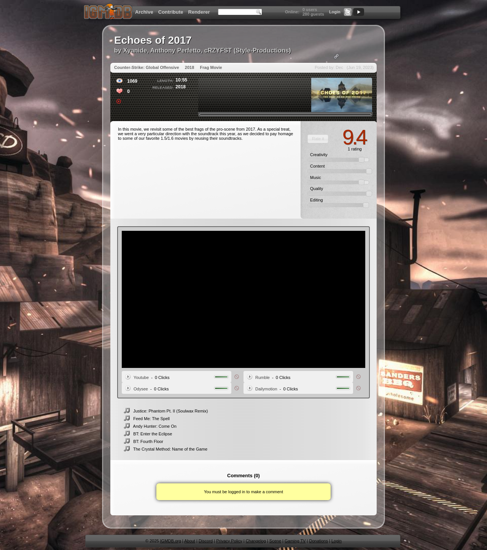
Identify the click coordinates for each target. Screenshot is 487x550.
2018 (189, 67)
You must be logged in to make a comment (243, 491)
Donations (318, 541)
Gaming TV (295, 541)
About (189, 541)
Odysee (141, 389)
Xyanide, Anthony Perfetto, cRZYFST (177, 50)
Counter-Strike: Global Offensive (146, 67)
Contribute (170, 12)
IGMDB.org (170, 541)
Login (335, 12)
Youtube (141, 377)
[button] (317, 138)
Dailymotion (266, 389)
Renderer (199, 12)
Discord (206, 541)
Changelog (256, 541)
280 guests (313, 14)
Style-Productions (262, 50)
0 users (309, 9)
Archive (144, 12)
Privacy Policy (229, 541)
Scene (275, 541)
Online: (292, 12)
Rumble (262, 377)
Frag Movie (211, 67)
